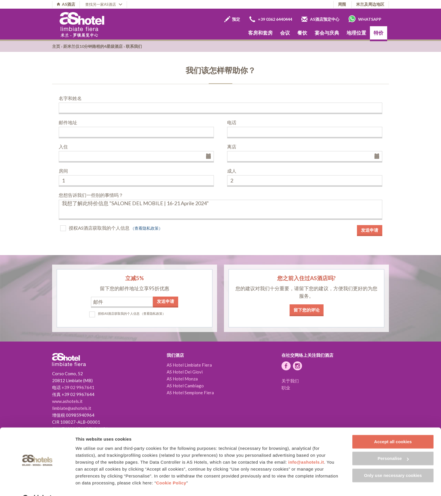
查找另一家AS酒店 (103, 4)
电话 (231, 122)
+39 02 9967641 (78, 387)
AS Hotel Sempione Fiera (190, 392)
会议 (285, 33)
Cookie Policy (171, 468)
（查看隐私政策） (146, 228)
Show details (88, 484)
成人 (231, 170)
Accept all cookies (393, 427)
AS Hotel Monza (182, 378)
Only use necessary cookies (393, 461)
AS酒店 (66, 4)
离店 (231, 146)
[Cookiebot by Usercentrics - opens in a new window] (37, 484)
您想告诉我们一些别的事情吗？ (91, 195)
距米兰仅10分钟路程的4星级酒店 (93, 46)
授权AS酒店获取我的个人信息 (99, 228)
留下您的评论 (307, 309)
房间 (63, 170)
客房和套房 (260, 33)
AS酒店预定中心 (320, 19)
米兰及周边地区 (370, 4)
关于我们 (290, 380)
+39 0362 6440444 (270, 19)
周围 (342, 4)
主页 (56, 46)
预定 (232, 19)
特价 (378, 33)
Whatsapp (365, 18)
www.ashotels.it (67, 401)
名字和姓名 (70, 98)
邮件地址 (68, 122)
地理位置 (356, 33)
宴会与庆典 (327, 33)
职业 (286, 387)
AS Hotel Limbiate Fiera (189, 364)
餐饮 (302, 33)
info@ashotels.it (306, 448)
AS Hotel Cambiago (185, 385)
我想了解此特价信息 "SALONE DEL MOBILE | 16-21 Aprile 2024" (220, 210)
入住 (63, 146)
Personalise (393, 444)
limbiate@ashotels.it (71, 408)
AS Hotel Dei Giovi (185, 371)
